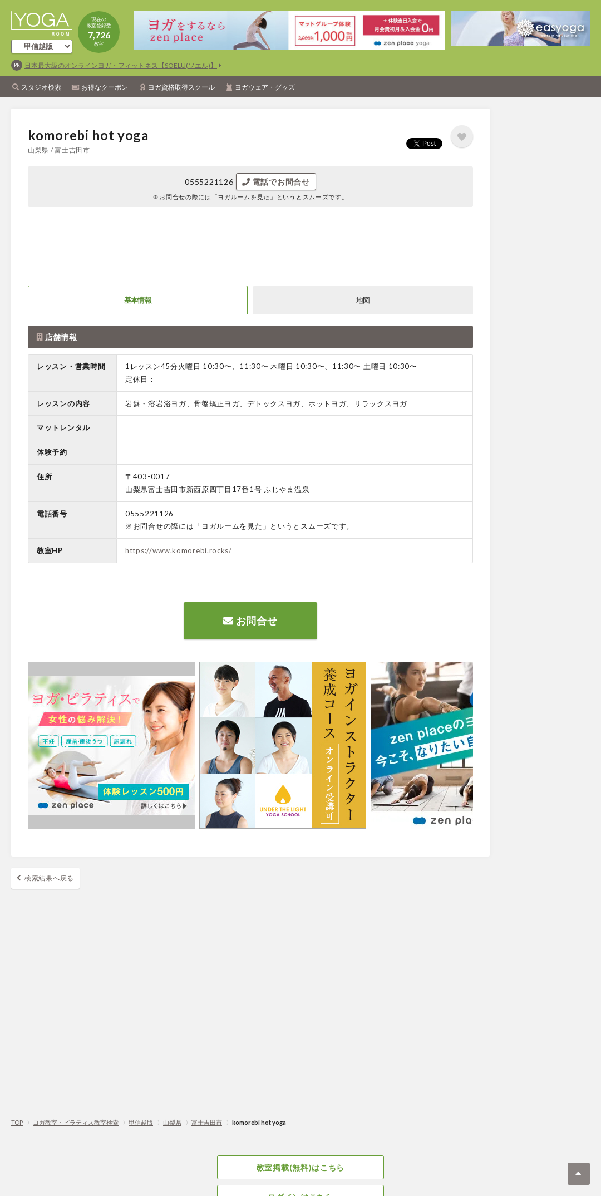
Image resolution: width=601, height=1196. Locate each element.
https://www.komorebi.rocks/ (178, 550)
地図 (363, 300)
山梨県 (172, 1122)
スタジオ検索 (41, 87)
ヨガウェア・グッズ (265, 87)
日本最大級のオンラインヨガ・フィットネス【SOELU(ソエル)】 (120, 65)
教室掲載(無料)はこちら (300, 1167)
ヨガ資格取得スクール (181, 87)
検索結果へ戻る (49, 878)
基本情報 (137, 300)
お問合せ (250, 620)
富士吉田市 (206, 1122)
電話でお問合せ (275, 181)
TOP (17, 1122)
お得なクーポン (104, 87)
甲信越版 (141, 1122)
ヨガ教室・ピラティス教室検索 (76, 1122)
